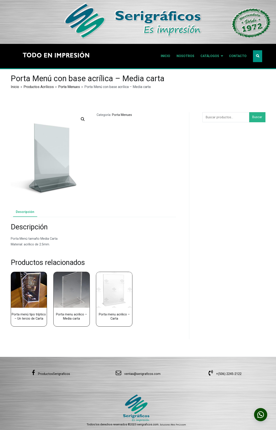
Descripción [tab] (25, 212)
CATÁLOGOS (209, 56)
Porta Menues (69, 87)
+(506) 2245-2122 (225, 374)
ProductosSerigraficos (51, 374)
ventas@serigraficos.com (138, 374)
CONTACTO (238, 56)
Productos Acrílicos (38, 87)
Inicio (15, 87)
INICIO (165, 56)
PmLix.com (181, 425)
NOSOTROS (185, 56)
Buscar (257, 117)
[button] (83, 119)
